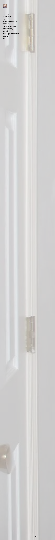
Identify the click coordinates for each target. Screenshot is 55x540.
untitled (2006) (6, 14)
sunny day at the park (8, 24)
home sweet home (7, 34)
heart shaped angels (7, 28)
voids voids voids (6, 19)
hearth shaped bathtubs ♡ (9, 13)
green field (5, 31)
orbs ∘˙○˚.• (5, 36)
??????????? (6, 38)
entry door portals (7, 16)
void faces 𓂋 (6, 23)
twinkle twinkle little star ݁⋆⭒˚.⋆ (10, 21)
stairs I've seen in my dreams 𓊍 (10, 26)
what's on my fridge (7, 18)
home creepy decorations (8, 29)
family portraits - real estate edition (11, 33)
